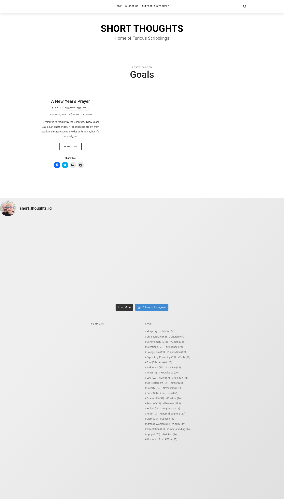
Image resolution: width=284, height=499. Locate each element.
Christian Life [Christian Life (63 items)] (157, 336)
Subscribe (131, 6)
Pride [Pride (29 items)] (152, 393)
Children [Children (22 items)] (168, 331)
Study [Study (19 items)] (179, 424)
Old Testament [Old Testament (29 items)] (157, 383)
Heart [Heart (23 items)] (166, 362)
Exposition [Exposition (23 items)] (177, 352)
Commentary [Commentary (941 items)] (157, 341)
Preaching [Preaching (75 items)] (172, 388)
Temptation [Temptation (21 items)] (156, 429)
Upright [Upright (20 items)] (153, 434)
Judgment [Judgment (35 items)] (155, 367)
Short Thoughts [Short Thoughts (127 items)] (173, 413)
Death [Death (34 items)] (178, 341)
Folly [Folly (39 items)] (185, 357)
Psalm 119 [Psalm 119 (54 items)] (155, 398)
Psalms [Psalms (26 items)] (175, 398)
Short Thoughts (75, 108)
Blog (55, 108)
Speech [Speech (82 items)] (168, 418)
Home (118, 6)
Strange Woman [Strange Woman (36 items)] (158, 424)
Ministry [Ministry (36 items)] (181, 377)
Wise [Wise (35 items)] (171, 439)
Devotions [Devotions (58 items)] (155, 347)
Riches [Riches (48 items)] (153, 408)
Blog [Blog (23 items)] (152, 331)
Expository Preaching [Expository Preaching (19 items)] (161, 357)
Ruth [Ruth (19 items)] (152, 413)
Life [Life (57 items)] (165, 377)
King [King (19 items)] (152, 372)
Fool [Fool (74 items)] (152, 362)
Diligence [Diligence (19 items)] (175, 347)
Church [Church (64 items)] (177, 336)
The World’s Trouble (155, 6)
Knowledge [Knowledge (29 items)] (170, 372)
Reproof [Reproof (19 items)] (154, 403)
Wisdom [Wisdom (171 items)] (155, 439)
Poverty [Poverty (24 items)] (153, 388)
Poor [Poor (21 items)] (177, 383)
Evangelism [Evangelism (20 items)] (156, 352)
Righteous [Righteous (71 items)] (171, 408)
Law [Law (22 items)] (152, 377)
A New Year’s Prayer (70, 101)
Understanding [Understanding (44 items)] (180, 429)
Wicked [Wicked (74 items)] (171, 434)
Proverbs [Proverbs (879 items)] (170, 393)
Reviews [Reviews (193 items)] (173, 403)
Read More (70, 146)
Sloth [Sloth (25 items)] (152, 418)
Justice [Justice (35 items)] (174, 367)
